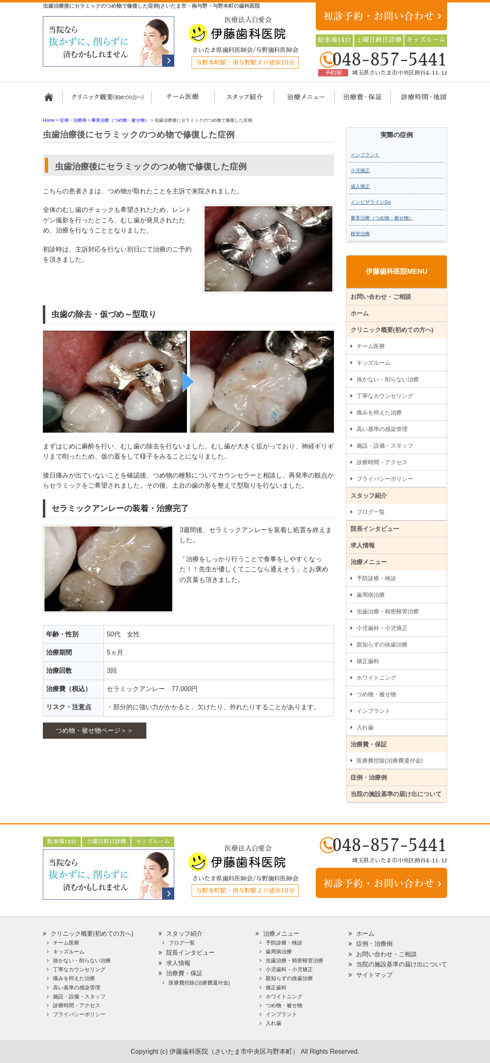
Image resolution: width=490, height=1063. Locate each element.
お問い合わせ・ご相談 (381, 296)
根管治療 (360, 234)
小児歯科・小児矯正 (382, 628)
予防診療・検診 (376, 578)
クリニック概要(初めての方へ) (107, 101)
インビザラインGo (371, 202)
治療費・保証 (358, 101)
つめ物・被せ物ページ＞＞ (94, 730)
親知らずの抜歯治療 (382, 644)
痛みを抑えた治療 (379, 412)
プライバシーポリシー (385, 478)
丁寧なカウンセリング (385, 396)
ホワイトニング (376, 677)
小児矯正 (360, 170)
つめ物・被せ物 (376, 694)
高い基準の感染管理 (382, 429)
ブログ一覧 (371, 512)
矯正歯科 (368, 661)
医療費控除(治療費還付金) (389, 760)
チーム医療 (371, 346)
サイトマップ (374, 974)
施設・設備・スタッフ (385, 445)
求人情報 (363, 545)
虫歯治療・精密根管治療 (388, 611)
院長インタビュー (375, 528)
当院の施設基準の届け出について (396, 793)
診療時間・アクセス (382, 462)
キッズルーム (374, 362)
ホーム (52, 101)
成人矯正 (360, 186)
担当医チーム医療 (184, 101)
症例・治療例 (369, 777)
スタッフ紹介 (242, 101)
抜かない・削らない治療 (388, 379)
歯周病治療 (371, 595)
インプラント (365, 155)
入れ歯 (365, 727)
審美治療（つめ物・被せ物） (382, 218)
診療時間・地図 (418, 101)
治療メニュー (298, 101)
